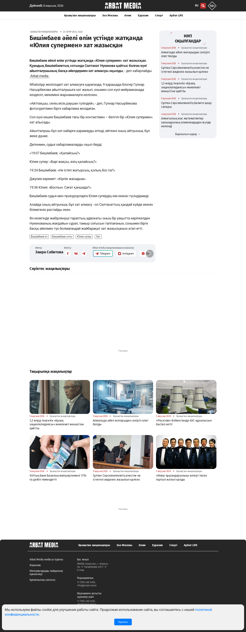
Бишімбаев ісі (39, 236)
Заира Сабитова (49, 252)
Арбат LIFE (176, 15)
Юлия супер (84, 236)
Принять (123, 622)
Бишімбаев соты (62, 236)
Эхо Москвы (110, 15)
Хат (98, 236)
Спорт (159, 15)
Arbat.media (39, 76)
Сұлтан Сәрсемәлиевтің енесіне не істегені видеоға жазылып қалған (185, 69)
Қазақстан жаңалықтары (80, 15)
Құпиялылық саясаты (42, 580)
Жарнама (35, 565)
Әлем (127, 15)
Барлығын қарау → (187, 134)
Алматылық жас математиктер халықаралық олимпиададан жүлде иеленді (186, 122)
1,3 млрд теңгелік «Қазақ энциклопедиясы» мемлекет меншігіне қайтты (181, 87)
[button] (150, 253)
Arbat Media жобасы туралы (46, 559)
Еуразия (143, 15)
